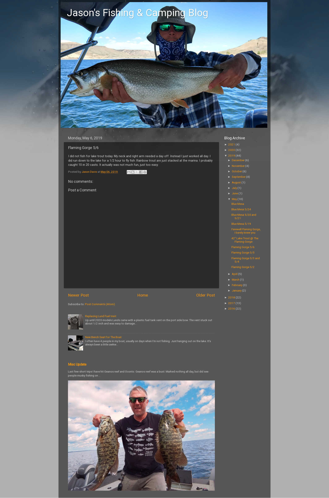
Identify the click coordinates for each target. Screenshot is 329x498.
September (239, 176)
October (237, 171)
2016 (232, 308)
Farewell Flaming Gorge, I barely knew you (246, 230)
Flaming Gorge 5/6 (243, 247)
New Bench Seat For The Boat (103, 337)
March (236, 279)
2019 (232, 155)
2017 (232, 303)
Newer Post (78, 295)
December (238, 160)
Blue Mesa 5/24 (241, 209)
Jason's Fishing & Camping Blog (137, 13)
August (237, 182)
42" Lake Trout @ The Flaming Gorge (244, 240)
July (235, 188)
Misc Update (77, 364)
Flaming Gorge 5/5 (243, 252)
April (235, 274)
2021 (232, 144)
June (235, 193)
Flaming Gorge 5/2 (243, 267)
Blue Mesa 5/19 (241, 223)
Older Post (205, 295)
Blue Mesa (237, 203)
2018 (232, 297)
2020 (232, 150)
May (235, 199)
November (238, 165)
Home (142, 295)
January (237, 290)
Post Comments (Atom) (100, 304)
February (237, 285)
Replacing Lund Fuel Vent (100, 316)
